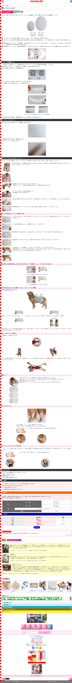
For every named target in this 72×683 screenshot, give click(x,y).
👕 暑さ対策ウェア (7, 602)
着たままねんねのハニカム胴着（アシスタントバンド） (15, 287)
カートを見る (16, 681)
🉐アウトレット (6, 611)
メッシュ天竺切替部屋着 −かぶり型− (33, 284)
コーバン (26, 424)
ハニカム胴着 (31, 545)
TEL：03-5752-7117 (37, 638)
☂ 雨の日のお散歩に (7, 607)
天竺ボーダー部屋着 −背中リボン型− (33, 274)
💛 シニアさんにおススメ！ (9, 609)
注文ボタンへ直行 (52, 681)
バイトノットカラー (7, 445)
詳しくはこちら (68, 535)
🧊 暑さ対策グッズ (7, 604)
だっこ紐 (5, 333)
